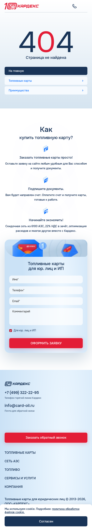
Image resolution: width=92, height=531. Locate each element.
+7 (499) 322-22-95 (22, 393)
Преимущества (19, 90)
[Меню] (85, 6)
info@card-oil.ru (19, 406)
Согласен (46, 521)
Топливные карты (20, 80)
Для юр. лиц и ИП (25, 330)
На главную (16, 71)
